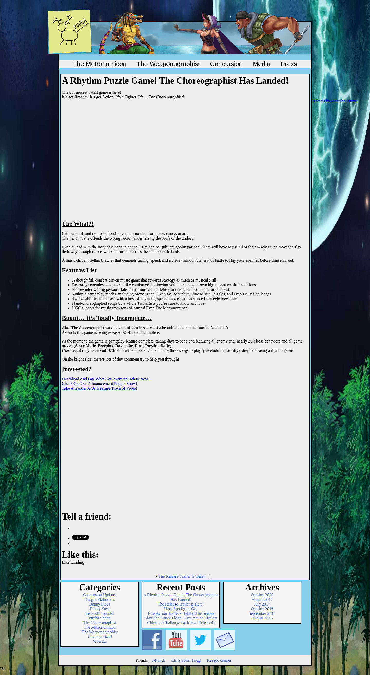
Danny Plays (99, 604)
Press (289, 63)
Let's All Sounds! (100, 613)
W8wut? (100, 641)
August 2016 (262, 618)
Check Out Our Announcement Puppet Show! (99, 383)
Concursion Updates (99, 595)
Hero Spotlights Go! (181, 609)
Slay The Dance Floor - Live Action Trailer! (181, 618)
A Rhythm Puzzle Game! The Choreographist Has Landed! (180, 597)
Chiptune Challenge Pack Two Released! (181, 622)
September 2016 (262, 613)
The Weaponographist (168, 63)
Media (261, 63)
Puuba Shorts (100, 618)
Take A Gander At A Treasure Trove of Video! (99, 388)
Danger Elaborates (100, 599)
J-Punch (158, 660)
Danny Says (100, 609)
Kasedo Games (219, 660)
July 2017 (262, 604)
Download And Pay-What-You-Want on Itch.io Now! (106, 379)
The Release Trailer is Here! (181, 576)
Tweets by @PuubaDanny (334, 101)
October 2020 (262, 595)
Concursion (226, 63)
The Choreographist (99, 622)
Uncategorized (100, 636)
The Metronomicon (99, 63)
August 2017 (262, 599)
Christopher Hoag (186, 660)
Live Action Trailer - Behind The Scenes (180, 613)
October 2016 (262, 609)
